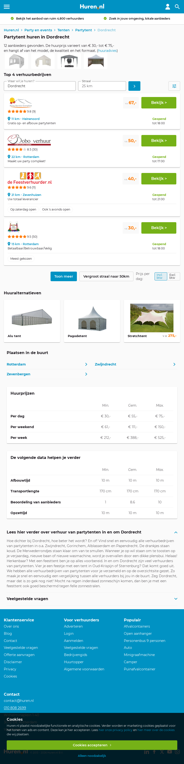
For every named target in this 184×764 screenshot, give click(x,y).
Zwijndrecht (105, 364)
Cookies (10, 676)
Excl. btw (172, 276)
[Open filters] (174, 86)
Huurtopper (74, 662)
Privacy (10, 669)
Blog (8, 633)
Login (69, 633)
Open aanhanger (138, 633)
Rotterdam (16, 364)
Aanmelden (73, 641)
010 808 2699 (15, 708)
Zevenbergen (18, 374)
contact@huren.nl (19, 701)
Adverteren (73, 626)
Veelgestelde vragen (21, 648)
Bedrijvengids (75, 655)
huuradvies (107, 50)
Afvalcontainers (137, 626)
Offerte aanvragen (19, 655)
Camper (130, 662)
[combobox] (40, 86)
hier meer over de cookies (156, 730)
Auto (128, 648)
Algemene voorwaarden (84, 669)
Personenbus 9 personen (144, 641)
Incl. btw (160, 276)
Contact (10, 641)
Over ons (11, 626)
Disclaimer (13, 662)
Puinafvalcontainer (139, 669)
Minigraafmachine (139, 655)
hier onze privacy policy (115, 730)
